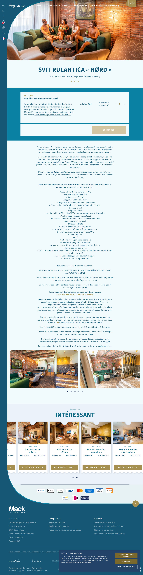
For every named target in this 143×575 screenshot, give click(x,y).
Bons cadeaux (3, 27)
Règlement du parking (59, 527)
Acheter (3, 22)
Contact (3, 33)
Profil (3, 16)
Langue (3, 38)
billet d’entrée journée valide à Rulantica (52, 115)
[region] (99, 561)
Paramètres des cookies (36, 571)
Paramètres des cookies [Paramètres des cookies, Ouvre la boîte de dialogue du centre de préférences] (126, 567)
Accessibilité (14, 542)
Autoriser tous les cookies (126, 555)
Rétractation (37, 569)
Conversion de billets (56, 5)
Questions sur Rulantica (104, 523)
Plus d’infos (75, 82)
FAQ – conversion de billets (21, 534)
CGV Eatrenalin (16, 538)
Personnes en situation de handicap (65, 531)
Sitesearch (3, 11)
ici (58, 323)
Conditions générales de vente (22, 523)
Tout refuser (126, 561)
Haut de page (135, 504)
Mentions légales (16, 571)
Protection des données (19, 569)
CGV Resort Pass (16, 531)
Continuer (108, 130)
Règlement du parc (57, 523)
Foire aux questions (17, 527)
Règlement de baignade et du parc (109, 527)
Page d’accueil (3, 5)
